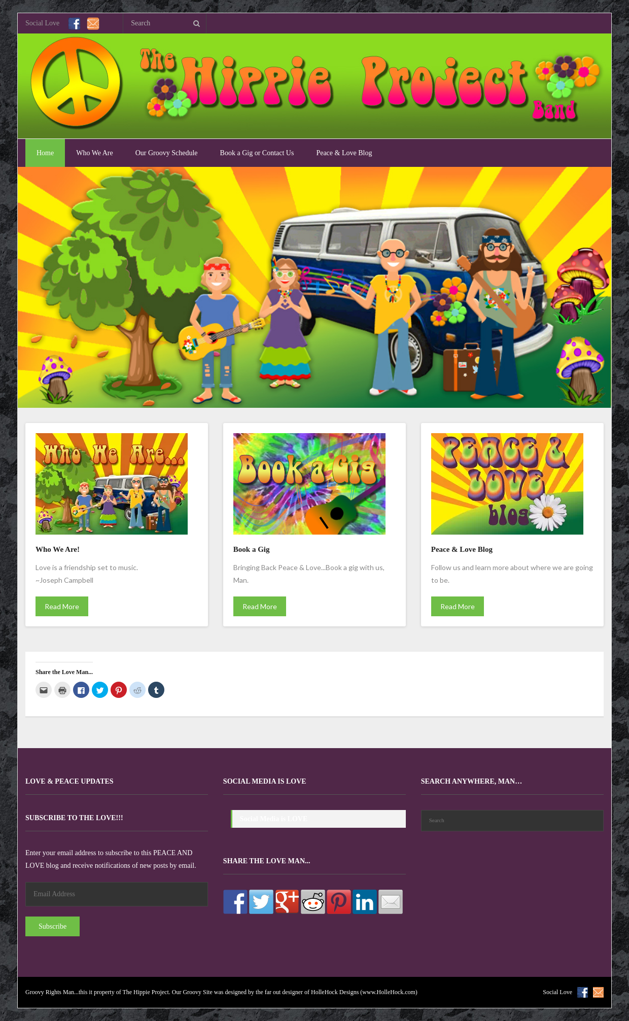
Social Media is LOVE (264, 781)
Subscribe (52, 926)
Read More (62, 606)
